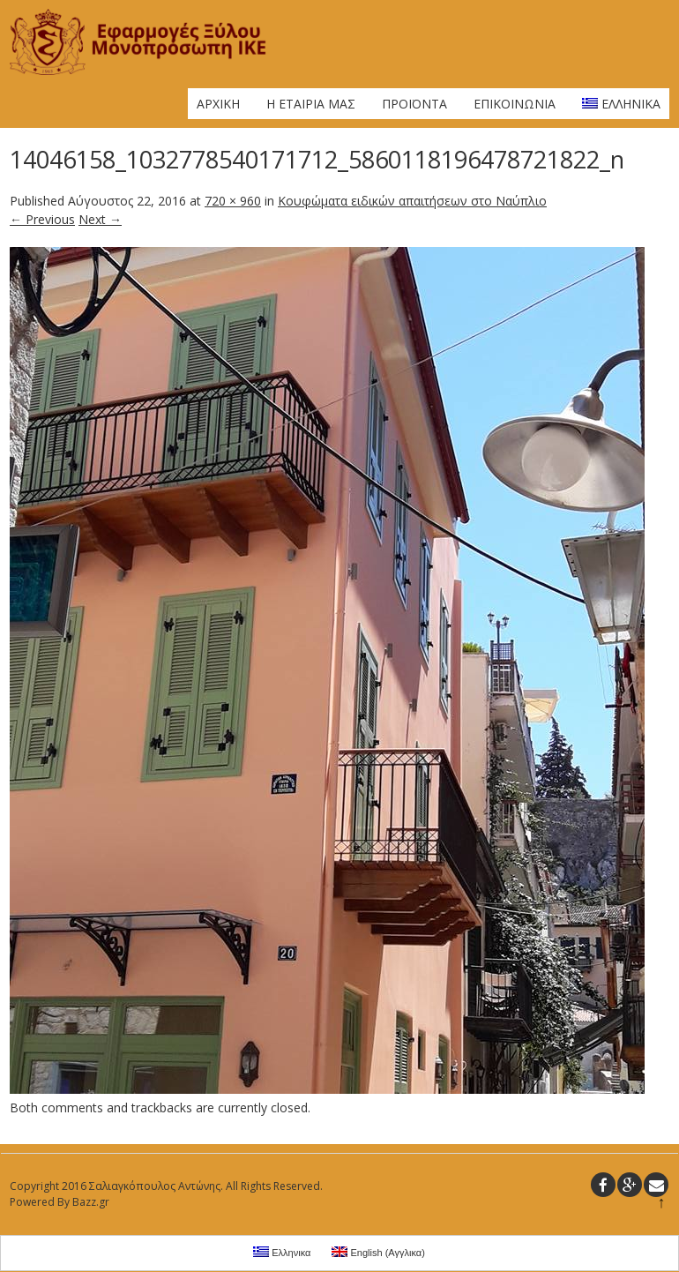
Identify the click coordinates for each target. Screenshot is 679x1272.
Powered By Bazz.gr (59, 1201)
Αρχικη (218, 103)
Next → (100, 219)
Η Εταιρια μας (310, 103)
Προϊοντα (414, 103)
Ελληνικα (621, 103)
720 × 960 (233, 200)
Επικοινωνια (515, 103)
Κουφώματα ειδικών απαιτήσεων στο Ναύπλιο (412, 200)
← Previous (42, 219)
